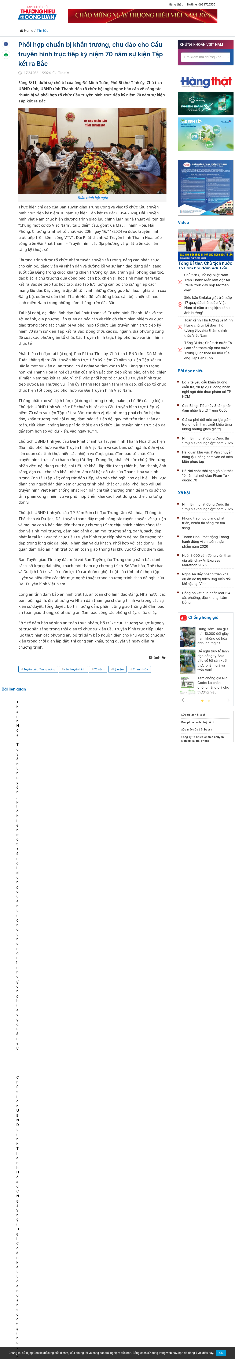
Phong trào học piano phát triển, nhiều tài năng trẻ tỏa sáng (203, 523)
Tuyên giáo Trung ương (39, 669)
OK (221, 1353)
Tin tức (42, 31)
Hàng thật (176, 4)
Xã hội (184, 493)
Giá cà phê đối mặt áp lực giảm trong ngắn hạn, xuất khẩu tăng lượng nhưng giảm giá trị (207, 424)
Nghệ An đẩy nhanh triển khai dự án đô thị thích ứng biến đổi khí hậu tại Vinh (206, 579)
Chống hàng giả (203, 617)
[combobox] (205, 57)
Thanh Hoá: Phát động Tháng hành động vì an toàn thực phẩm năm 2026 (205, 542)
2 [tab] (209, 701)
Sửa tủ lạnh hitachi (193, 715)
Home (26, 31)
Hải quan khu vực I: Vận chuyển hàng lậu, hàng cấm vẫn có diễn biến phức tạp (207, 457)
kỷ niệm (118, 669)
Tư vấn (174, 1271)
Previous (182, 700)
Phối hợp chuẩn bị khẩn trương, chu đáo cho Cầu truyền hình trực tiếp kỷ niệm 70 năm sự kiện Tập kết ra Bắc (90, 54)
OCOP (160, 1271)
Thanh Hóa (140, 669)
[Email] (36, 1306)
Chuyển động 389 (96, 1271)
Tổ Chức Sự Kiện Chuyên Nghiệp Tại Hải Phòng (202, 739)
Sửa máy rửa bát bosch (196, 729)
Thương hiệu (67, 1271)
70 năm (99, 669)
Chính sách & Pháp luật (132, 1271)
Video (183, 222)
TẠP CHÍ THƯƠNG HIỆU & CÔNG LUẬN (115, 1340)
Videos (204, 1271)
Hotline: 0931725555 (201, 4)
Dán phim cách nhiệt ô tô (197, 722)
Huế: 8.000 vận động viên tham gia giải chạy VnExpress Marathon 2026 (207, 560)
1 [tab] (202, 701)
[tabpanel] (47, 739)
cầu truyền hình (74, 669)
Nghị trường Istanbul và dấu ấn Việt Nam (106, 1077)
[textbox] (205, 57)
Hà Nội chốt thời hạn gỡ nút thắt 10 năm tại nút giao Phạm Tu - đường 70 (207, 475)
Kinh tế (47, 1271)
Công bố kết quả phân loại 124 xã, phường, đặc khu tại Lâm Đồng (206, 598)
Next (228, 700)
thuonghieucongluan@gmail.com (99, 1299)
